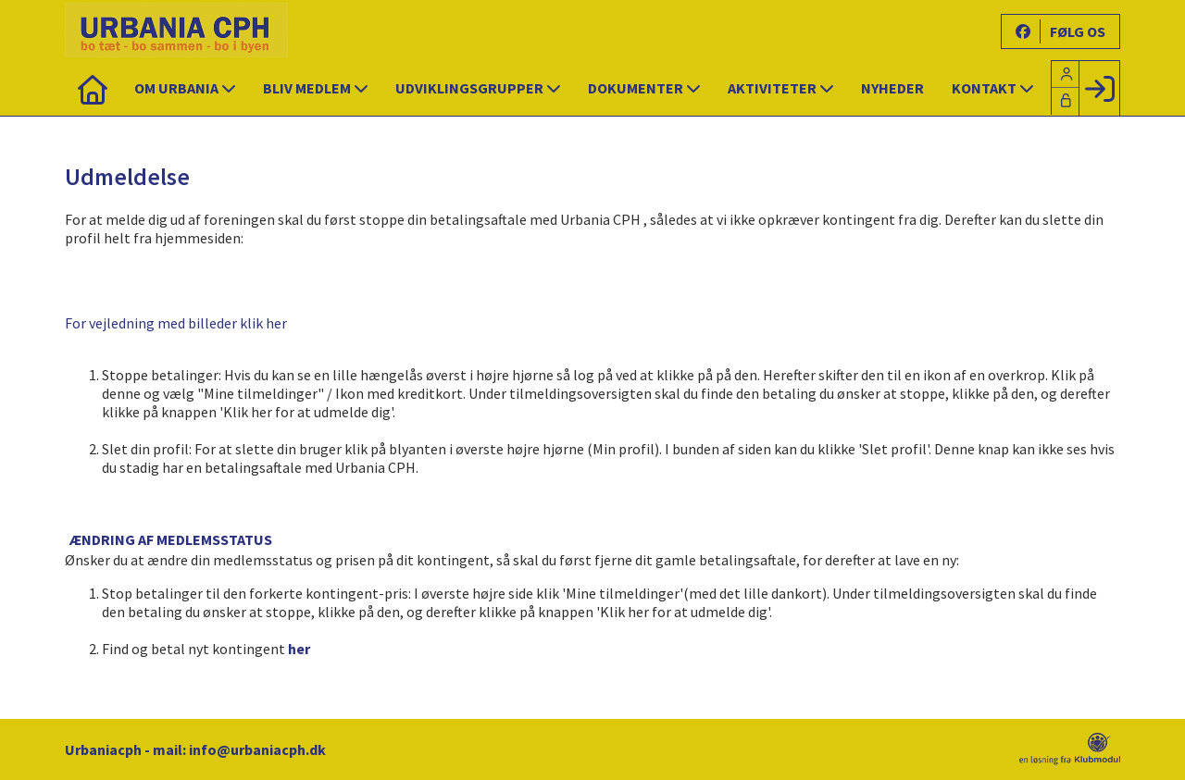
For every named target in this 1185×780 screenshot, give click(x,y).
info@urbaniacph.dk (257, 749)
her (299, 648)
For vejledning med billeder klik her (176, 323)
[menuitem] (92, 88)
